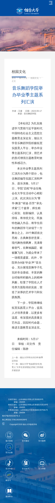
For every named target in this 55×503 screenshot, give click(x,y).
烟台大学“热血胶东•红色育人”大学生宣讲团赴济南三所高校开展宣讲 (27, 367)
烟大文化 (23, 78)
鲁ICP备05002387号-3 (11, 416)
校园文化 (35, 78)
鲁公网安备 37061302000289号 (14, 420)
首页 (14, 78)
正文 (14, 81)
